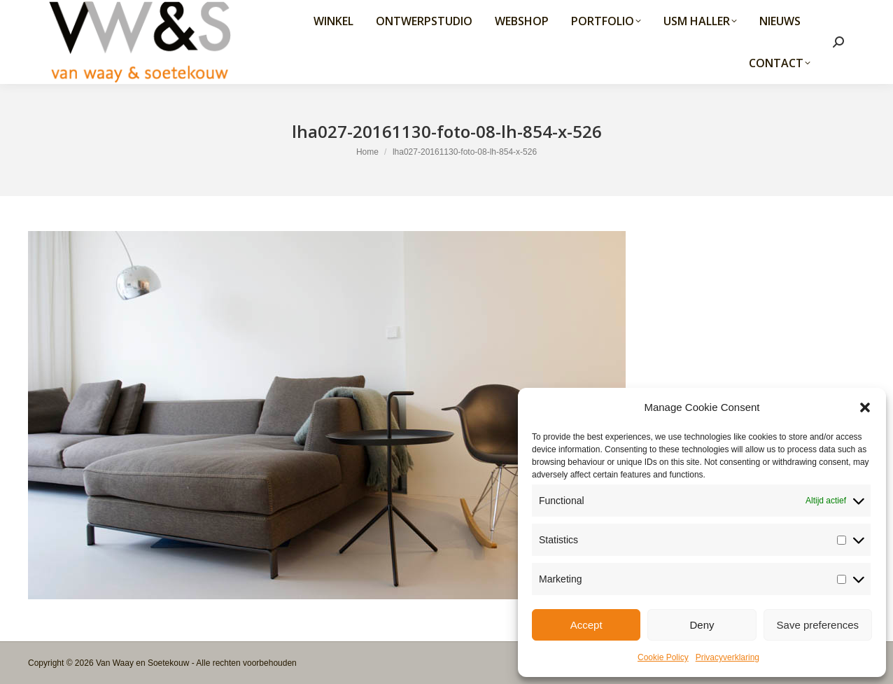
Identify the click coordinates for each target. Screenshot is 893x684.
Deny (701, 625)
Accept (586, 625)
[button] (865, 407)
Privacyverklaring (727, 657)
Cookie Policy (663, 657)
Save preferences (818, 625)
